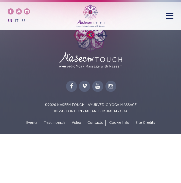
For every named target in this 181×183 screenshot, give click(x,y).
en (10, 21)
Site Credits (145, 123)
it (17, 21)
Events (32, 123)
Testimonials (54, 123)
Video (76, 123)
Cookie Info (119, 123)
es (23, 21)
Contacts (95, 123)
